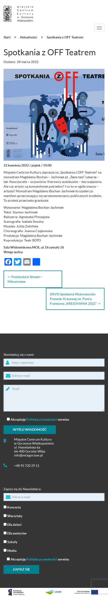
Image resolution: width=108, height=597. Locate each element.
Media (10, 550)
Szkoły (10, 541)
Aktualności (28, 37)
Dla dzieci (13, 524)
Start (7, 37)
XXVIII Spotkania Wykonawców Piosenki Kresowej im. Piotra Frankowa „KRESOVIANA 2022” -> (75, 298)
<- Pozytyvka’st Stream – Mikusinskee (24, 279)
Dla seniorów (15, 532)
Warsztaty (13, 515)
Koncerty (12, 506)
